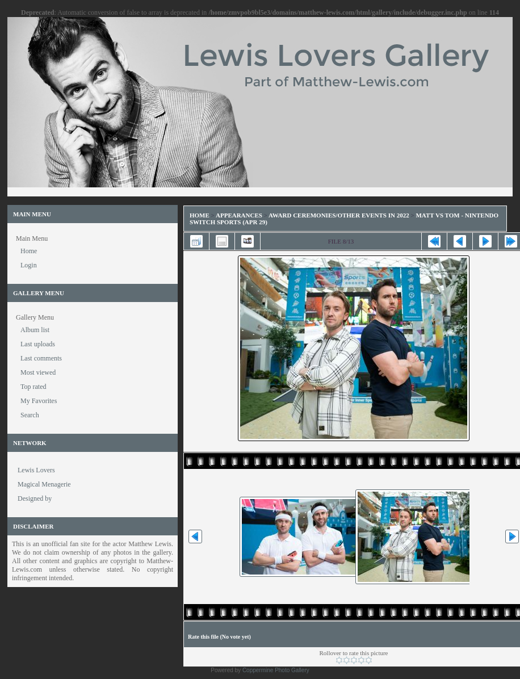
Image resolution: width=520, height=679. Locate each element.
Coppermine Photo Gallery (275, 670)
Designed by (35, 498)
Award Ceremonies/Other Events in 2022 (339, 215)
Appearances (239, 215)
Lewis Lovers (36, 470)
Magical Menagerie (44, 484)
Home (199, 215)
